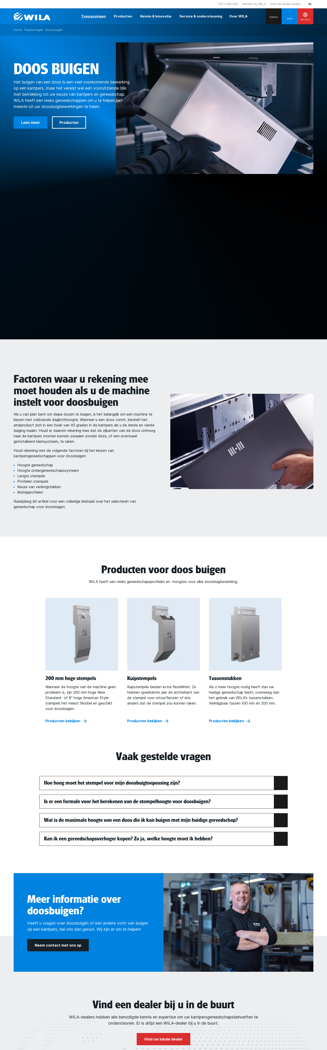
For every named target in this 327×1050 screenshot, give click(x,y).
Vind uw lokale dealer (285, 4)
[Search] (274, 16)
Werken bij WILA (254, 4)
